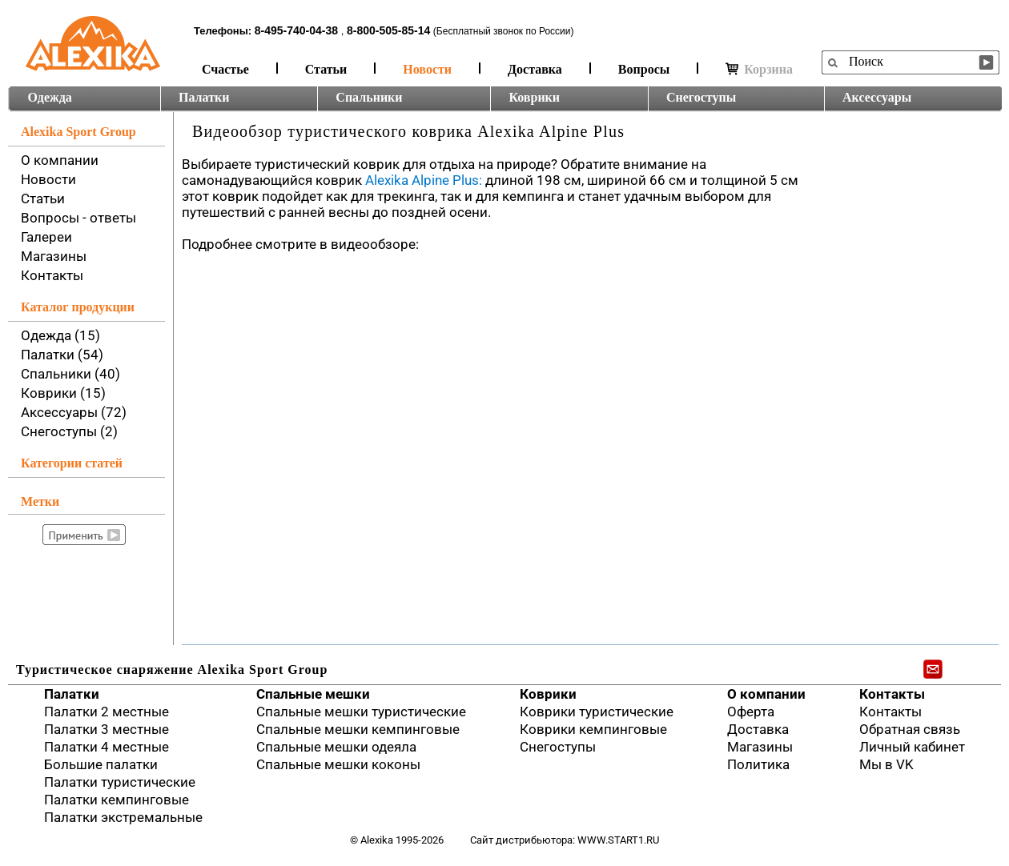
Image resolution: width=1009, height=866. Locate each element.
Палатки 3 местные (106, 729)
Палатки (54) (62, 355)
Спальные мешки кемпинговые (358, 729)
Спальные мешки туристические (361, 712)
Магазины (53, 256)
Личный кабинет (912, 747)
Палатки (204, 97)
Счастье (225, 69)
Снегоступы (701, 97)
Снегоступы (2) (69, 431)
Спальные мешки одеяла (336, 747)
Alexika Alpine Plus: (423, 180)
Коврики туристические (596, 712)
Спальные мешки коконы (338, 764)
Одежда (50, 97)
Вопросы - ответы (78, 218)
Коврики (534, 97)
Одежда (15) (60, 335)
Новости (427, 69)
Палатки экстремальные (123, 817)
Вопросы (643, 69)
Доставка (535, 69)
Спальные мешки (313, 694)
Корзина (759, 69)
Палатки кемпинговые (116, 800)
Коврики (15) (63, 393)
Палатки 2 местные (106, 712)
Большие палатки (101, 764)
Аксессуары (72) (74, 412)
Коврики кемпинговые (593, 729)
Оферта (750, 712)
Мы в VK (886, 764)
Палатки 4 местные (106, 747)
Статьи (326, 69)
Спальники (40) (70, 374)
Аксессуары (876, 97)
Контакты (52, 275)
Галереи (46, 237)
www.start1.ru (618, 840)
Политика (758, 764)
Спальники (369, 97)
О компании (59, 160)
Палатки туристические (119, 782)
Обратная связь (909, 729)
